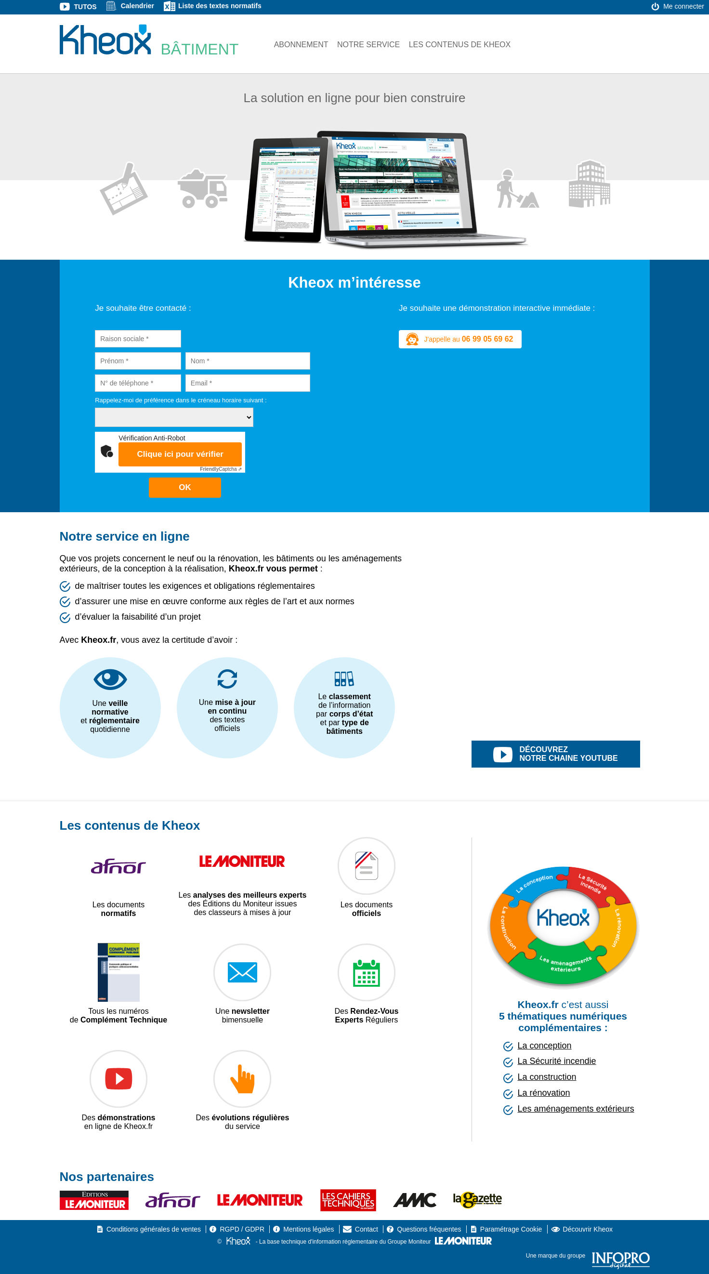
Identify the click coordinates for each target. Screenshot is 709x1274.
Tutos (85, 7)
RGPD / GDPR (242, 1229)
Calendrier (137, 6)
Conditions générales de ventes (153, 1229)
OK (185, 487)
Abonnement (301, 44)
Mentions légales (308, 1229)
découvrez (566, 755)
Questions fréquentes (429, 1229)
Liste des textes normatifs (220, 6)
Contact (366, 1229)
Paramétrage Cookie (511, 1229)
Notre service (368, 44)
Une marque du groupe (588, 1255)
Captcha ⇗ (221, 469)
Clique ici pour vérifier (180, 454)
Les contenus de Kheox (460, 44)
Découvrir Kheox (588, 1229)
